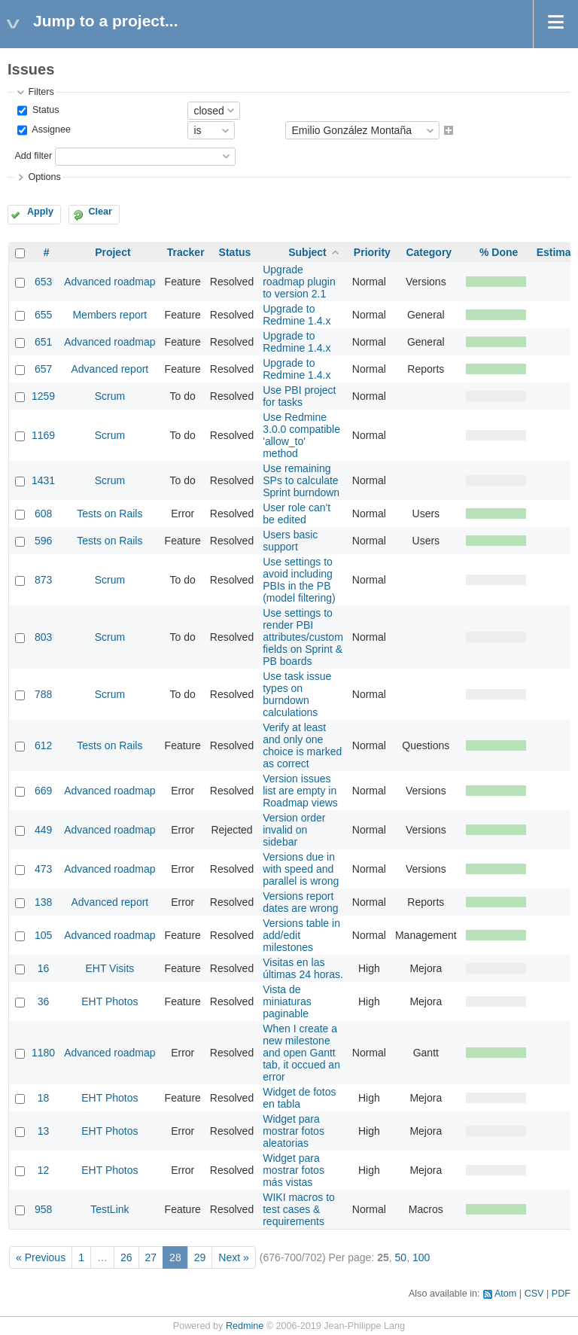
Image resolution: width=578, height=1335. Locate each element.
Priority (372, 252)
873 (43, 580)
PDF (561, 1293)
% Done (498, 252)
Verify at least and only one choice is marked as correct (302, 745)
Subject (307, 252)
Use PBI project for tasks (299, 396)
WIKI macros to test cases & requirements (299, 1209)
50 (401, 1257)
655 (43, 315)
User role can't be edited (296, 513)
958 (43, 1209)
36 (44, 1001)
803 (43, 637)
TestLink (109, 1209)
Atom (505, 1293)
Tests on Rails (109, 513)
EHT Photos (109, 1001)
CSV (534, 1293)
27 (151, 1257)
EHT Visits (109, 968)
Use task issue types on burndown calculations (297, 694)
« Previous (40, 1257)
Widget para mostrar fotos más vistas (293, 1170)
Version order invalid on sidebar (294, 830)
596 (43, 541)
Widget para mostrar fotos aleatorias (293, 1131)
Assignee (50, 130)
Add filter (33, 156)
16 (44, 968)
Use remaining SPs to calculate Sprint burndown (301, 480)
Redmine (244, 1326)
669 (43, 791)
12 (44, 1170)
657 (43, 369)
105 (43, 935)
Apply (40, 211)
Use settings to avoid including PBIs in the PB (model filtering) (299, 580)
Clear (100, 211)
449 (43, 830)
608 (43, 513)
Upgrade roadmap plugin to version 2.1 (299, 282)
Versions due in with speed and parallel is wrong (301, 869)
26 (126, 1257)
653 (43, 282)
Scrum (110, 396)
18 (44, 1098)
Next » (233, 1257)
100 (421, 1257)
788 (43, 694)
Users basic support (290, 541)
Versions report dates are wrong (300, 902)
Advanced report (110, 369)
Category (429, 252)
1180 (43, 1053)
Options (44, 177)
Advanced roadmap (109, 282)
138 (43, 902)
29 (200, 1257)
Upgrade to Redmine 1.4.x (296, 315)
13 (44, 1131)
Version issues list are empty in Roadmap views (300, 791)
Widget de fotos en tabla (299, 1098)
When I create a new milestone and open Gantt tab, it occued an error (301, 1053)
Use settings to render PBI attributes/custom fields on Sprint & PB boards (303, 637)
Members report (109, 315)
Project (112, 252)
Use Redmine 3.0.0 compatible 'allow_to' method (301, 435)
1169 (43, 435)
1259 (43, 396)
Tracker (186, 252)
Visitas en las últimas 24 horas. (303, 968)
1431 (43, 480)
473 (43, 869)
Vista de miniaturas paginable (287, 1001)
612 (43, 745)
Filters (40, 92)
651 (43, 342)
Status (44, 110)
